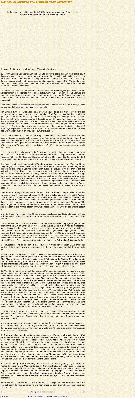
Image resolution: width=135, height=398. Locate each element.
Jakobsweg (38, 396)
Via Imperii (35, 392)
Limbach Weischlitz (61, 396)
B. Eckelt (5, 396)
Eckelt (30, 396)
